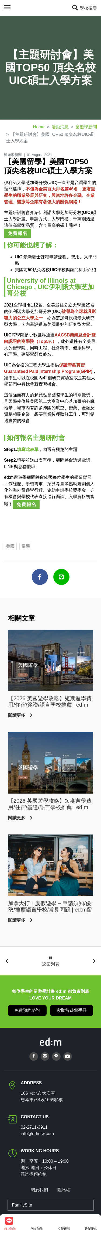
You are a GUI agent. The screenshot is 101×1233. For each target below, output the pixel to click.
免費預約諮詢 (27, 1010)
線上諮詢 (10, 1223)
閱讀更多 (17, 715)
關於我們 (39, 1190)
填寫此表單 (28, 449)
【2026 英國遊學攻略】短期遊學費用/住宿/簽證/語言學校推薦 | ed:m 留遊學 (50, 804)
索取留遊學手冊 (72, 1010)
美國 (10, 546)
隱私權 (63, 1190)
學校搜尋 (84, 8)
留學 (25, 546)
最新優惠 (91, 1223)
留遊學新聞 (86, 127)
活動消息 (60, 127)
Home (39, 127)
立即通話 (64, 1223)
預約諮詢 (37, 1223)
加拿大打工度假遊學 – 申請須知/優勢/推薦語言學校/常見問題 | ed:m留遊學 (50, 906)
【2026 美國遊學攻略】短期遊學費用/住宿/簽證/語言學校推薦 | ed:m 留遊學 (50, 701)
